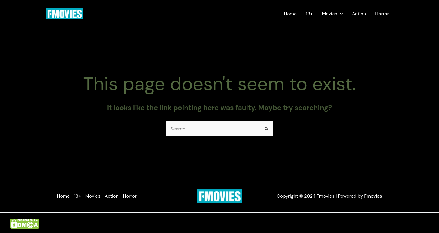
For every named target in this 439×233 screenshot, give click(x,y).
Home (290, 14)
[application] (340, 14)
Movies (332, 14)
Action (359, 14)
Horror (382, 14)
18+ (309, 14)
